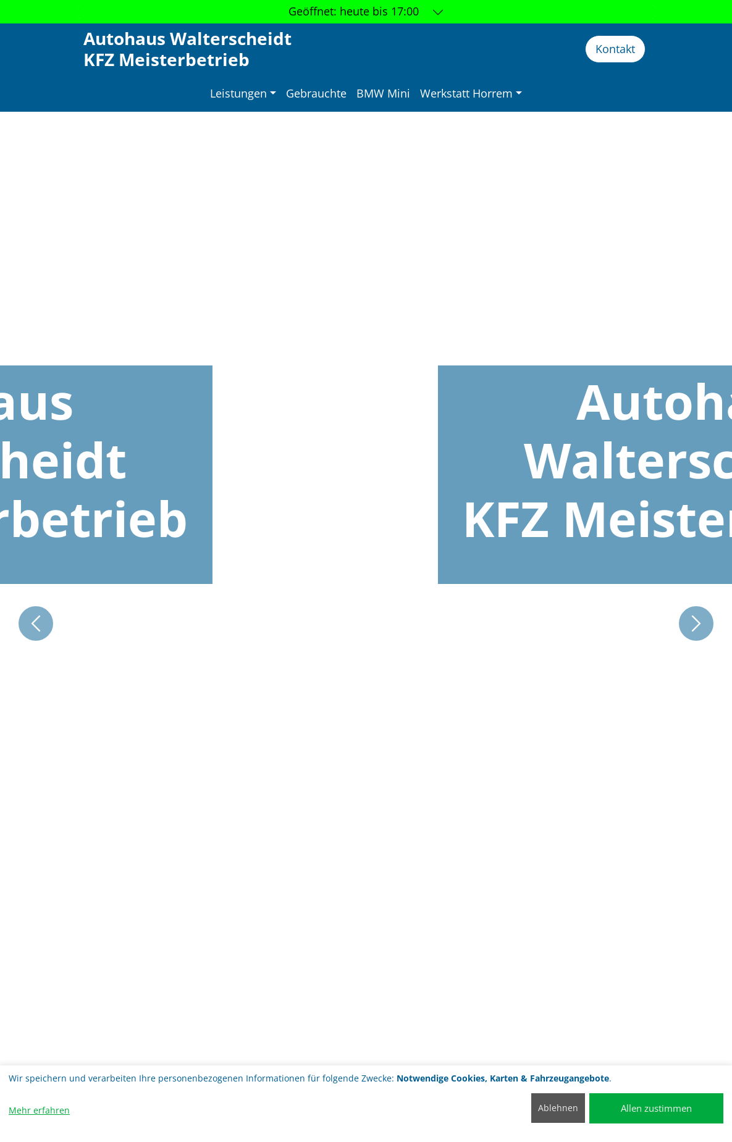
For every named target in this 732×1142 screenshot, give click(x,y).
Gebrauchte (316, 93)
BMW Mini (383, 93)
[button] (36, 623)
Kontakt (615, 48)
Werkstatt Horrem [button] (466, 93)
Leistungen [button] (238, 93)
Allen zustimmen (656, 1108)
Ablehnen (558, 1108)
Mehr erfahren (39, 1110)
